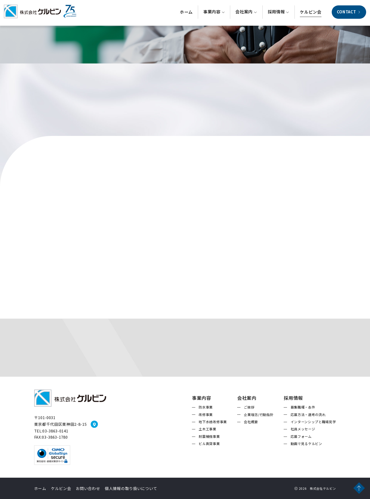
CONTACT (349, 12)
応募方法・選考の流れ (308, 414)
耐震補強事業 (209, 436)
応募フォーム (301, 436)
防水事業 (206, 407)
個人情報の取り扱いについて (131, 488)
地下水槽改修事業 (213, 422)
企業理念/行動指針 (258, 414)
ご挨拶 (249, 407)
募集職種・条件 (303, 407)
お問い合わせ (88, 488)
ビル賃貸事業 (209, 443)
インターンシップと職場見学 (313, 422)
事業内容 (214, 13)
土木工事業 (207, 429)
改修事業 (206, 414)
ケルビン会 (310, 13)
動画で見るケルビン (306, 443)
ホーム (186, 13)
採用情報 (278, 13)
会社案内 (246, 13)
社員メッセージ (303, 429)
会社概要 (251, 422)
